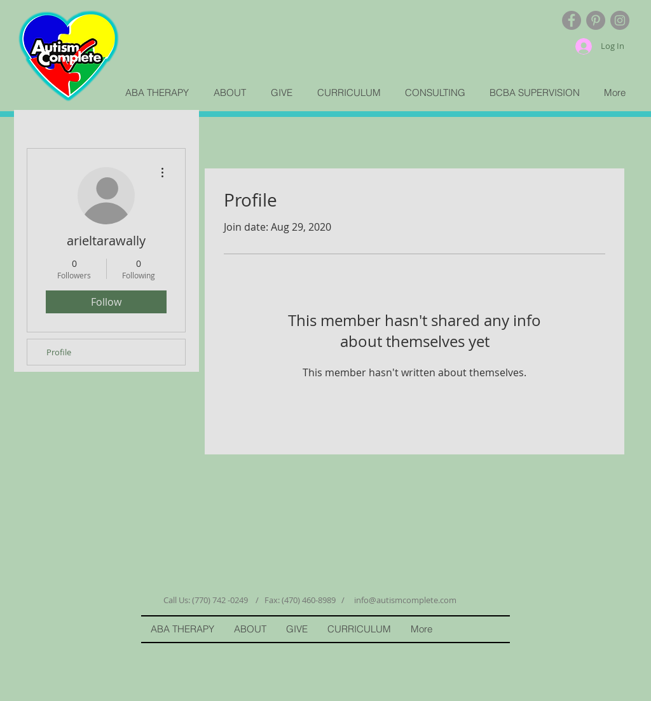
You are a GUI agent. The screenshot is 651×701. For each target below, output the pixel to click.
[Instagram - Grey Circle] (619, 20)
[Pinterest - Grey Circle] (595, 20)
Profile (58, 352)
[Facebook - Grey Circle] (571, 20)
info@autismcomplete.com (405, 600)
